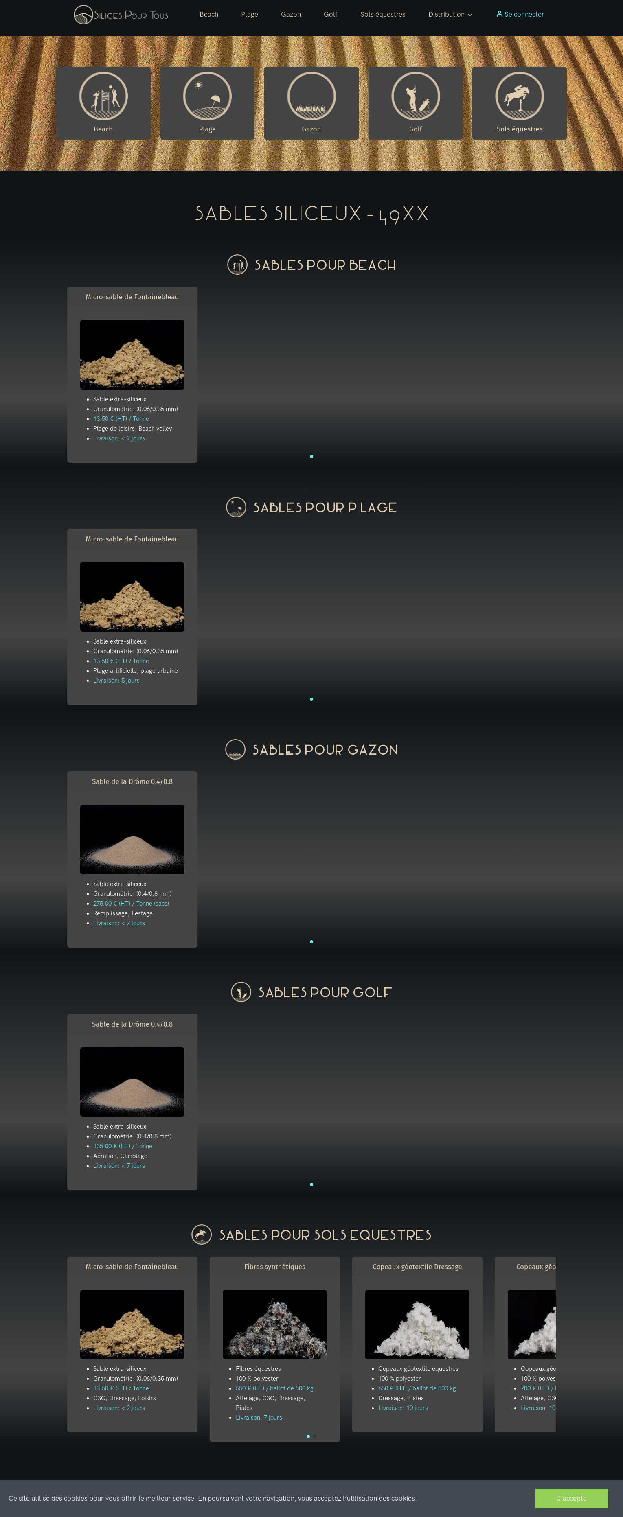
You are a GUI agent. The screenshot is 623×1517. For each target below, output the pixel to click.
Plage (249, 14)
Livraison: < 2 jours (119, 438)
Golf (331, 14)
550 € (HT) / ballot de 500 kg (275, 1388)
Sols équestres (383, 14)
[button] (451, 15)
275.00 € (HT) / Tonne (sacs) (131, 903)
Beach (209, 14)
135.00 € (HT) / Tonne (122, 1146)
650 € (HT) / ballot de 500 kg (417, 1388)
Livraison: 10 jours (403, 1408)
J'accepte (572, 1498)
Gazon (291, 14)
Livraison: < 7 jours (119, 923)
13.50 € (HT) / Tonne (121, 418)
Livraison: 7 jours (259, 1417)
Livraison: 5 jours (116, 680)
